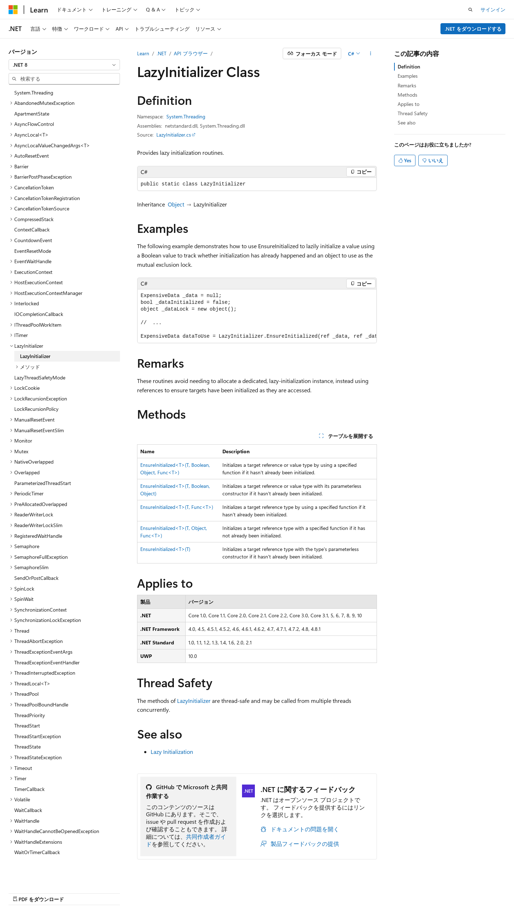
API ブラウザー (191, 53)
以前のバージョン (294, 891)
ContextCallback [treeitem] (32, 219)
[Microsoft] (13, 9)
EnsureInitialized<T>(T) (165, 549)
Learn (143, 53)
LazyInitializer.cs (173, 134)
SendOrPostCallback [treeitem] (36, 567)
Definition (409, 66)
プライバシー (385, 891)
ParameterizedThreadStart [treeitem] (42, 472)
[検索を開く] (470, 9)
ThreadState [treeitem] (27, 736)
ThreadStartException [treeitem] (37, 725)
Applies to (408, 104)
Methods (407, 94)
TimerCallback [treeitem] (29, 778)
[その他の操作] (370, 53)
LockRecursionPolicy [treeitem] (36, 398)
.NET (161, 53)
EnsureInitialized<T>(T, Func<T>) (176, 507)
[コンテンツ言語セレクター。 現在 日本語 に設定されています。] (23, 891)
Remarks (407, 85)
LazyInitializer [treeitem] (35, 345)
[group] (257, 316)
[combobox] (64, 65)
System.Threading (185, 116)
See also (406, 122)
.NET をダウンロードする (473, 28)
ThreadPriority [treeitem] (29, 704)
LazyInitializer (194, 700)
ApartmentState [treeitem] (31, 103)
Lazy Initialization (172, 751)
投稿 (356, 891)
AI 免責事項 (253, 891)
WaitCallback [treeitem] (28, 799)
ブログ (330, 891)
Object (176, 204)
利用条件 (424, 891)
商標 (447, 891)
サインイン (492, 9)
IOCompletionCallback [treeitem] (38, 303)
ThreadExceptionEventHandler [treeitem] (47, 652)
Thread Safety (413, 113)
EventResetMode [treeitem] (32, 240)
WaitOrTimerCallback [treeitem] (37, 841)
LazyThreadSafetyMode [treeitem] (39, 367)
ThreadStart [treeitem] (27, 715)
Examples (408, 75)
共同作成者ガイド (186, 840)
